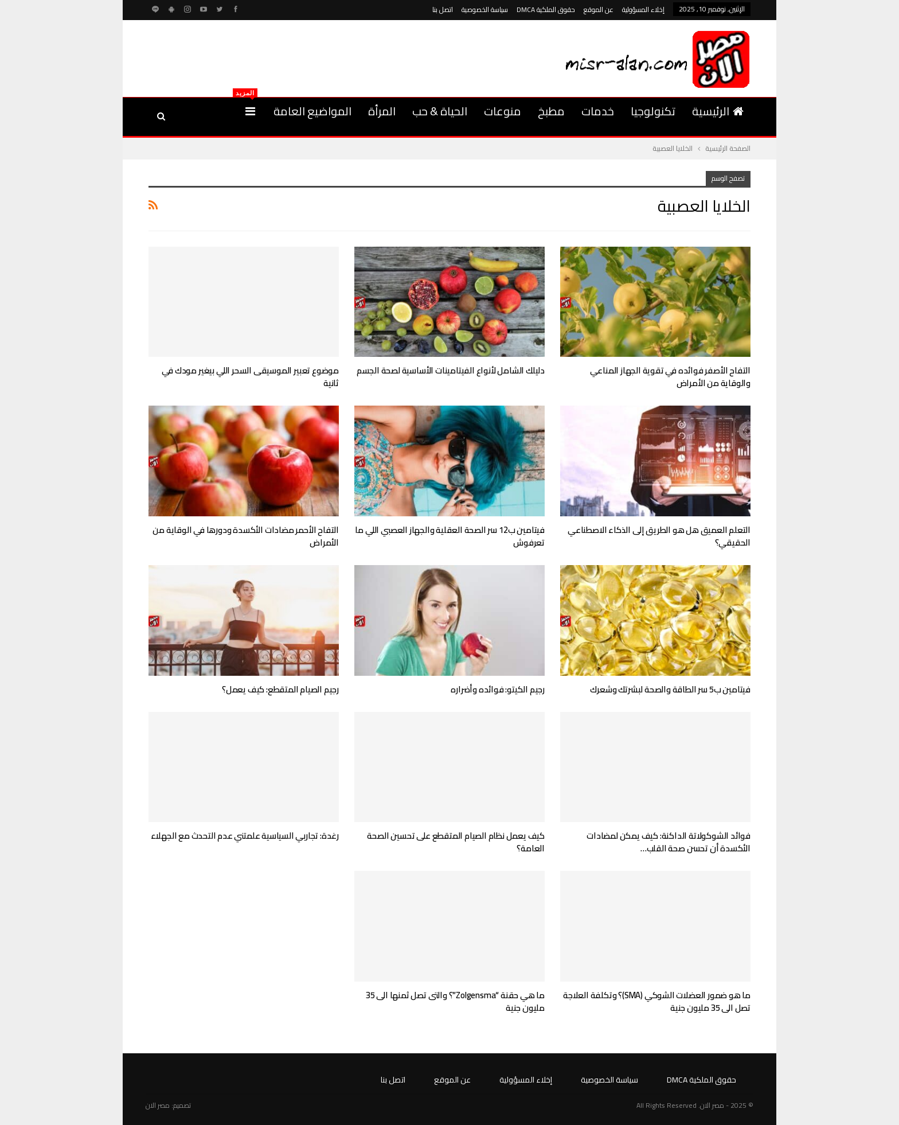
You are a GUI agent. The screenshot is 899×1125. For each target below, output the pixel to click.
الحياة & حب (439, 111)
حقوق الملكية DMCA (546, 9)
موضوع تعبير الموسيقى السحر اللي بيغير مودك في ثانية (250, 376)
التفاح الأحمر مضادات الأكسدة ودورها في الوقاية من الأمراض (246, 536)
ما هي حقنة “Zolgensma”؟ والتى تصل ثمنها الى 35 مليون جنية (455, 1001)
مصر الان (158, 1105)
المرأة (382, 111)
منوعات (502, 111)
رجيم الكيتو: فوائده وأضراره (498, 689)
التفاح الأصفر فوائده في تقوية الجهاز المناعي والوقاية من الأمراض (670, 376)
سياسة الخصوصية (485, 9)
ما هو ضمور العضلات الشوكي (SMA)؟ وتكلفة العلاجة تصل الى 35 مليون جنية (657, 1001)
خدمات (597, 111)
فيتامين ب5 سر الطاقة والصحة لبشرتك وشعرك (670, 689)
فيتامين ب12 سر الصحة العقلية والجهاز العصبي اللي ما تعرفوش (450, 536)
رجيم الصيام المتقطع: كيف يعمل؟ (280, 689)
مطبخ (551, 111)
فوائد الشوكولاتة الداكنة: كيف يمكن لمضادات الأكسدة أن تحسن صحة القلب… (669, 842)
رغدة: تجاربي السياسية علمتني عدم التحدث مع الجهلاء (245, 835)
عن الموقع (598, 9)
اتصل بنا (442, 9)
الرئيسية (718, 111)
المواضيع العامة (312, 111)
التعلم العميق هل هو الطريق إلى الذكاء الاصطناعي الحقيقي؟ (659, 536)
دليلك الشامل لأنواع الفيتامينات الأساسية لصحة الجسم (451, 370)
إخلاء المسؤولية (643, 9)
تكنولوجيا (653, 111)
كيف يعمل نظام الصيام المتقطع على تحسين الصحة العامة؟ (456, 842)
